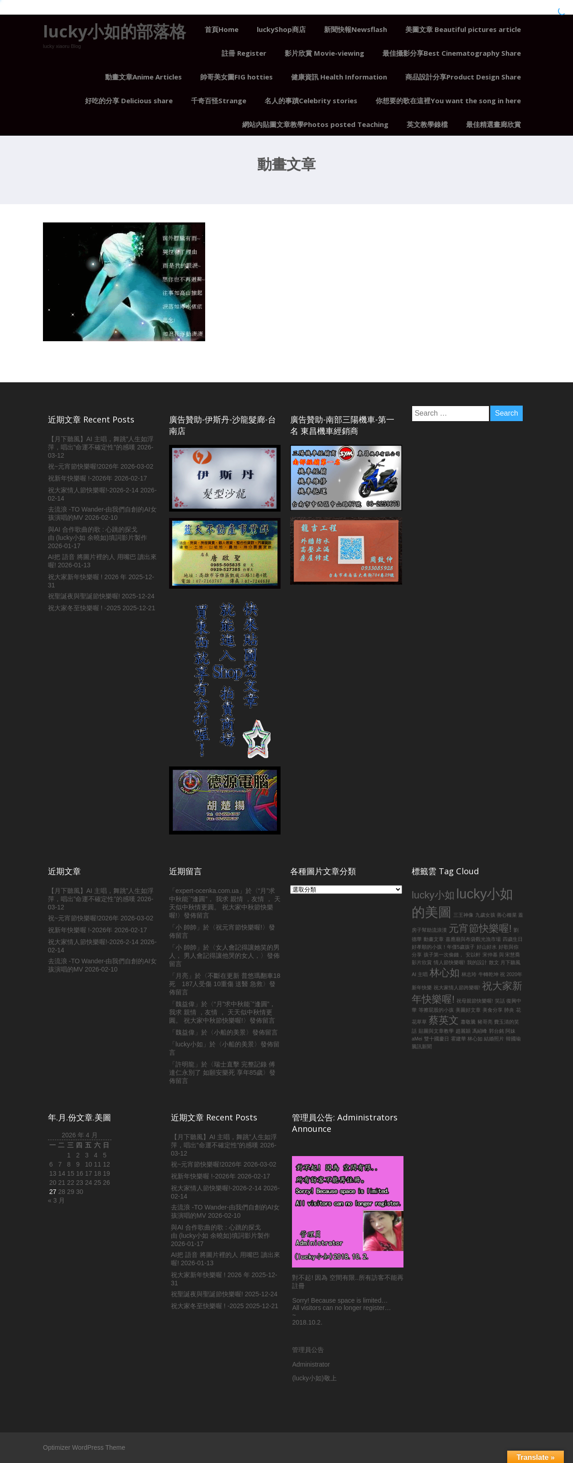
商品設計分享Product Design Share (463, 76)
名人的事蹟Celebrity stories (311, 100)
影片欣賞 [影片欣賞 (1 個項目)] (422, 962)
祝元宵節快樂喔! (239, 927)
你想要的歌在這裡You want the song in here (448, 100)
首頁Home (222, 29)
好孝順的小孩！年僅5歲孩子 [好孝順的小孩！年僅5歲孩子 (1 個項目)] (443, 947)
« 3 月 (56, 1200)
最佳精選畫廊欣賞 (493, 124)
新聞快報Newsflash (355, 29)
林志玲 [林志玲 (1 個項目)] (469, 974)
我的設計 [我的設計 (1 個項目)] (477, 962)
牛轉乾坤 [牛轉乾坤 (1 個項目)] (488, 974)
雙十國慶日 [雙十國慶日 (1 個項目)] (436, 1038)
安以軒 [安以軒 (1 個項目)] (473, 954)
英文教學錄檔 (427, 124)
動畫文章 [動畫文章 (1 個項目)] (434, 939)
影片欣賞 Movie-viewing (324, 53)
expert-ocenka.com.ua (207, 890)
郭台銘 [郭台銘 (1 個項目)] (496, 1031)
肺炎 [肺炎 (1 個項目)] (509, 1010)
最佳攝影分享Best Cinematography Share (451, 53)
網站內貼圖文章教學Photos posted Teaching (315, 124)
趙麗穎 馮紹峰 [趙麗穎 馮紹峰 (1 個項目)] (471, 1031)
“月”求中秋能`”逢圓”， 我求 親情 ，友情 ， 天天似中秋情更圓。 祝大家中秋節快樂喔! (222, 1012)
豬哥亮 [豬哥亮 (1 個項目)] (485, 1022)
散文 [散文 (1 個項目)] (494, 962)
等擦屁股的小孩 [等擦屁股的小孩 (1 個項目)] (436, 1010)
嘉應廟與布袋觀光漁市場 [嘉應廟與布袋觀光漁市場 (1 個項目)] (473, 939)
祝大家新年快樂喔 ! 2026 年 (87, 577)
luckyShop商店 (281, 29)
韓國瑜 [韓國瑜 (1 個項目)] (513, 1038)
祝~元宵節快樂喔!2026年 (83, 466)
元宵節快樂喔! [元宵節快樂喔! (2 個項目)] (480, 928)
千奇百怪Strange (218, 100)
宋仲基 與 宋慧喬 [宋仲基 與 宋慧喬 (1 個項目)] (501, 954)
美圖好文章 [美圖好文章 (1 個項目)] (468, 1010)
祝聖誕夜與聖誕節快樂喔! (84, 596)
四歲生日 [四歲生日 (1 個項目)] (513, 939)
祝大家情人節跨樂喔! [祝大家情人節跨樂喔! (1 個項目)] (457, 987)
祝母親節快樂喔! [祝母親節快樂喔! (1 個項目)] (474, 1001)
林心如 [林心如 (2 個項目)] (445, 972)
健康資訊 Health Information (339, 76)
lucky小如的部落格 (114, 31)
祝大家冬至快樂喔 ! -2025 (84, 608)
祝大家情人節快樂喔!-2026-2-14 (93, 490)
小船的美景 (230, 1032)
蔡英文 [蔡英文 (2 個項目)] (444, 1020)
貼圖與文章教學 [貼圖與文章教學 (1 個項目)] (436, 1031)
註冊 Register (244, 53)
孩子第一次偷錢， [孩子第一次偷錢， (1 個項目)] (444, 954)
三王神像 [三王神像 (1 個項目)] (463, 915)
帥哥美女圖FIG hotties (236, 76)
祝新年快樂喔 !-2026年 (80, 478)
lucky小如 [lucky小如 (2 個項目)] (433, 895)
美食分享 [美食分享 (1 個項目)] (493, 1010)
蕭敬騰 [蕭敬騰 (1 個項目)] (468, 1022)
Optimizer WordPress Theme (84, 1447)
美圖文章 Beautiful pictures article (463, 29)
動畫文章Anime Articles (143, 76)
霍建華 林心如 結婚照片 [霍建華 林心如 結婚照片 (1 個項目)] (477, 1038)
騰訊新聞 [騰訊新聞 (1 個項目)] (422, 1046)
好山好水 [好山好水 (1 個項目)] (487, 947)
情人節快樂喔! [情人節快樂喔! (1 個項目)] (449, 962)
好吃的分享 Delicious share (129, 100)
